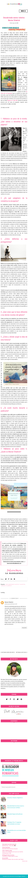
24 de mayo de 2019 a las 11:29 (11, 604)
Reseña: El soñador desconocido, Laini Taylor (13, 859)
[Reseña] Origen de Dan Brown (14, 814)
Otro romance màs (7, 850)
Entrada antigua (21, 652)
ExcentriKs (5, 858)
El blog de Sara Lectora (8, 855)
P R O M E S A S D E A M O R (9, 844)
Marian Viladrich (9, 602)
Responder (24, 627)
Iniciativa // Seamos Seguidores (15, 797)
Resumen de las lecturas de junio (10, 848)
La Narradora (9, 876)
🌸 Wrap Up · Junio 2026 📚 (9, 845)
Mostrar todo (24, 861)
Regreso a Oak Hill (12, 100)
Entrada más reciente (8, 652)
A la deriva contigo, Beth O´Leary (10, 856)
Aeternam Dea (6, 847)
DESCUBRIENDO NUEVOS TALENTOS (15, 584)
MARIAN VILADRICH (6, 585)
